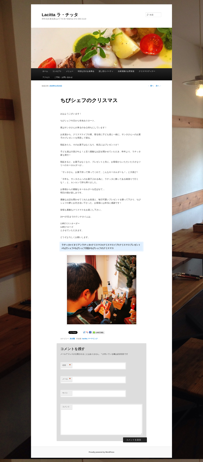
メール (66, 379)
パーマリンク (93, 339)
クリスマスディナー (147, 71)
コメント (66, 407)
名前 (66, 365)
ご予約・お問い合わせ (63, 77)
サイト (65, 393)
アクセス (46, 77)
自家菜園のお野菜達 (126, 71)
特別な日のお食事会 (86, 71)
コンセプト (57, 71)
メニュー (69, 71)
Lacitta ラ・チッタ (60, 14)
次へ (158, 86)
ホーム (45, 71)
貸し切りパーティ (106, 71)
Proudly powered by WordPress (101, 452)
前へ (151, 86)
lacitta (84, 339)
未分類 (72, 339)
